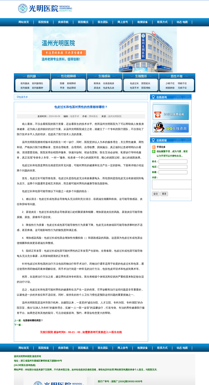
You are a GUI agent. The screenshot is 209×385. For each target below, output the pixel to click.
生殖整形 (141, 76)
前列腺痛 (25, 88)
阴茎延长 (145, 83)
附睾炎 (97, 83)
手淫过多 (161, 147)
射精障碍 (71, 83)
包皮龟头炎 (108, 88)
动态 (179, 22)
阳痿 (62, 83)
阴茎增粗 (145, 88)
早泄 (62, 88)
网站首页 (24, 22)
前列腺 (32, 76)
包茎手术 (134, 88)
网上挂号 (123, 22)
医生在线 (116, 332)
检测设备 (142, 22)
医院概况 (83, 22)
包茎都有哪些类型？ (33, 320)
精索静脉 (170, 88)
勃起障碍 (71, 88)
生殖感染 (104, 76)
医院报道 (43, 22)
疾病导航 (63, 22)
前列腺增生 (37, 83)
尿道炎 (97, 88)
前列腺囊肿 (37, 88)
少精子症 (170, 83)
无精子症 (182, 88)
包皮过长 (134, 83)
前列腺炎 (25, 83)
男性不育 (177, 76)
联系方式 (162, 22)
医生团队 (103, 22)
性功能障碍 (68, 76)
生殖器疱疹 (108, 83)
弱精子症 (182, 83)
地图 (185, 22)
